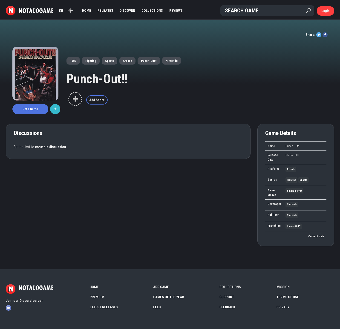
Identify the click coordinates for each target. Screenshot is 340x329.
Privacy (283, 307)
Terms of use (288, 297)
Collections (152, 11)
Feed (157, 307)
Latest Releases (104, 307)
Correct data (316, 236)
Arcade (127, 60)
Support (226, 297)
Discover (127, 11)
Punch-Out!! (149, 60)
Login (325, 11)
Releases (105, 11)
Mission (283, 287)
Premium (97, 297)
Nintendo (172, 60)
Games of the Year (168, 297)
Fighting (90, 60)
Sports (109, 60)
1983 (73, 60)
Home (86, 11)
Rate (30, 109)
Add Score (97, 100)
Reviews (176, 11)
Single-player (294, 190)
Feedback (227, 307)
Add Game (161, 287)
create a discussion (50, 147)
